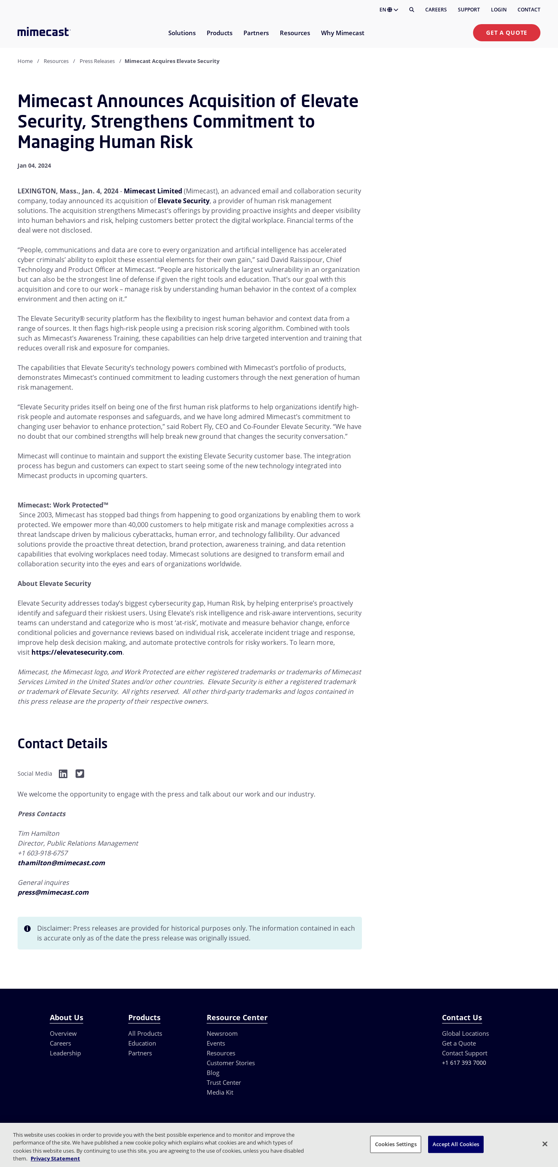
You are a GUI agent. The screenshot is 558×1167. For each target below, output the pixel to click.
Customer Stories (231, 1063)
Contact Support (464, 1053)
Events (216, 1043)
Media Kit (220, 1092)
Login (499, 9)
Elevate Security (184, 200)
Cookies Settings (396, 1144)
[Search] (411, 10)
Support (469, 9)
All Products (145, 1033)
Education (142, 1043)
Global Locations (465, 1033)
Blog (213, 1072)
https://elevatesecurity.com (77, 652)
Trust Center (224, 1082)
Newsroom (222, 1033)
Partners (140, 1053)
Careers (436, 9)
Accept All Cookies (456, 1144)
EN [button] (388, 9)
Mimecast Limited (153, 190)
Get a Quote (506, 32)
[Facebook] (63, 773)
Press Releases (97, 61)
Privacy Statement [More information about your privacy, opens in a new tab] (55, 1158)
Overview (63, 1033)
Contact (529, 9)
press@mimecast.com (53, 892)
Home (25, 61)
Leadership (65, 1053)
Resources (56, 61)
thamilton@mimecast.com (61, 862)
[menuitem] (181, 38)
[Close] (545, 1144)
